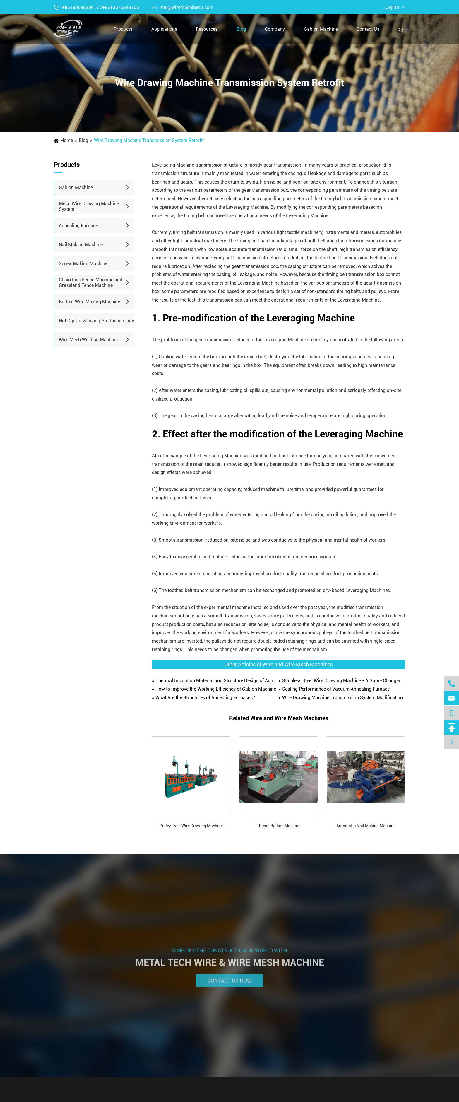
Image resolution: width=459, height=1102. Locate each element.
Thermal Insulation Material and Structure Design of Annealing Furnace (216, 680)
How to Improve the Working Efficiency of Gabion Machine (215, 689)
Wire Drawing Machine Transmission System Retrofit (149, 140)
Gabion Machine (321, 29)
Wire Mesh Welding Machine (88, 340)
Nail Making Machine (81, 244)
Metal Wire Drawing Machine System (89, 206)
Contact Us (368, 29)
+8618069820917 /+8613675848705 (96, 7)
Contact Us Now (230, 984)
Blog (241, 29)
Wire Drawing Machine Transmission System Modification (342, 697)
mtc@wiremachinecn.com (183, 7)
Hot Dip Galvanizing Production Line (96, 321)
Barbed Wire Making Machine (89, 301)
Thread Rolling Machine (278, 826)
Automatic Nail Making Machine (365, 826)
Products (123, 29)
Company (275, 29)
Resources (206, 29)
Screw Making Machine (83, 263)
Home (67, 140)
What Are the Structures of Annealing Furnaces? (205, 697)
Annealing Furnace (78, 225)
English (392, 7)
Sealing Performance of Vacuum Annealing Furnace (336, 689)
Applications (164, 29)
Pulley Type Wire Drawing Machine (191, 826)
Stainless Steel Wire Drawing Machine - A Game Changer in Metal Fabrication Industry (343, 680)
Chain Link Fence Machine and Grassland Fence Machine (90, 282)
